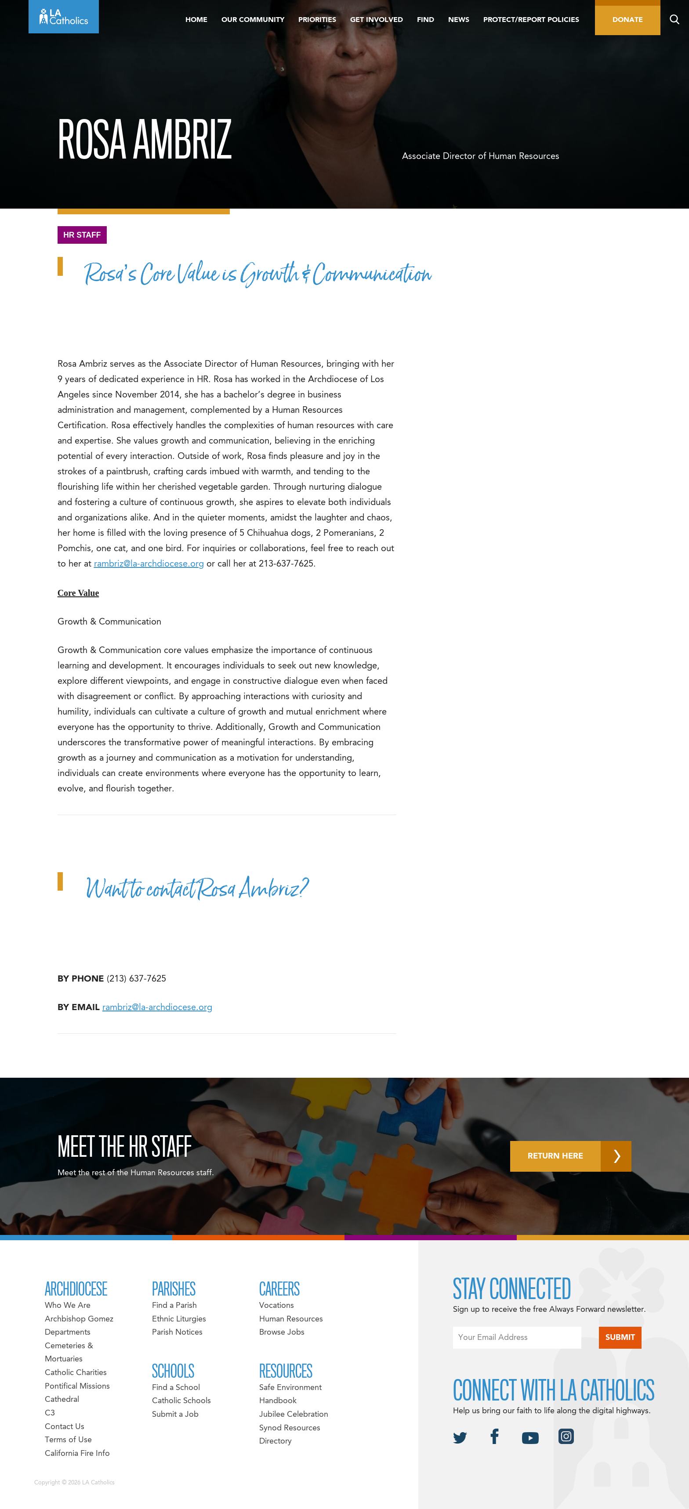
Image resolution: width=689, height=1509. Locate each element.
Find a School (176, 1388)
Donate (628, 20)
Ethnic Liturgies (179, 1319)
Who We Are (68, 1306)
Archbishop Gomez (79, 1319)
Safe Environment (290, 1388)
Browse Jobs (282, 1332)
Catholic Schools (181, 1401)
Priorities (317, 20)
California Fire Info (77, 1454)
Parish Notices (177, 1332)
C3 (50, 1413)
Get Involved (376, 20)
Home (196, 20)
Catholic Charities (76, 1373)
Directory (275, 1441)
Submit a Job (175, 1415)
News (458, 20)
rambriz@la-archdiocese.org (149, 564)
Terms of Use (68, 1440)
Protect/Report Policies (531, 20)
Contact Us (64, 1427)
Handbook (278, 1401)
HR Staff (82, 235)
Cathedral (62, 1400)
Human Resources (291, 1319)
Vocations (276, 1306)
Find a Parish (174, 1306)
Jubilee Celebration (293, 1415)
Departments (68, 1332)
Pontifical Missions (77, 1386)
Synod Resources (289, 1428)
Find (425, 20)
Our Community (252, 20)
